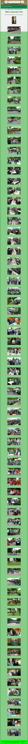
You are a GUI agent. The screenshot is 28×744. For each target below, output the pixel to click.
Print (21, 742)
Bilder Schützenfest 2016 (18, 9)
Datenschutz (8, 741)
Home (6, 9)
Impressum (4, 741)
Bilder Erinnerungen (11, 9)
